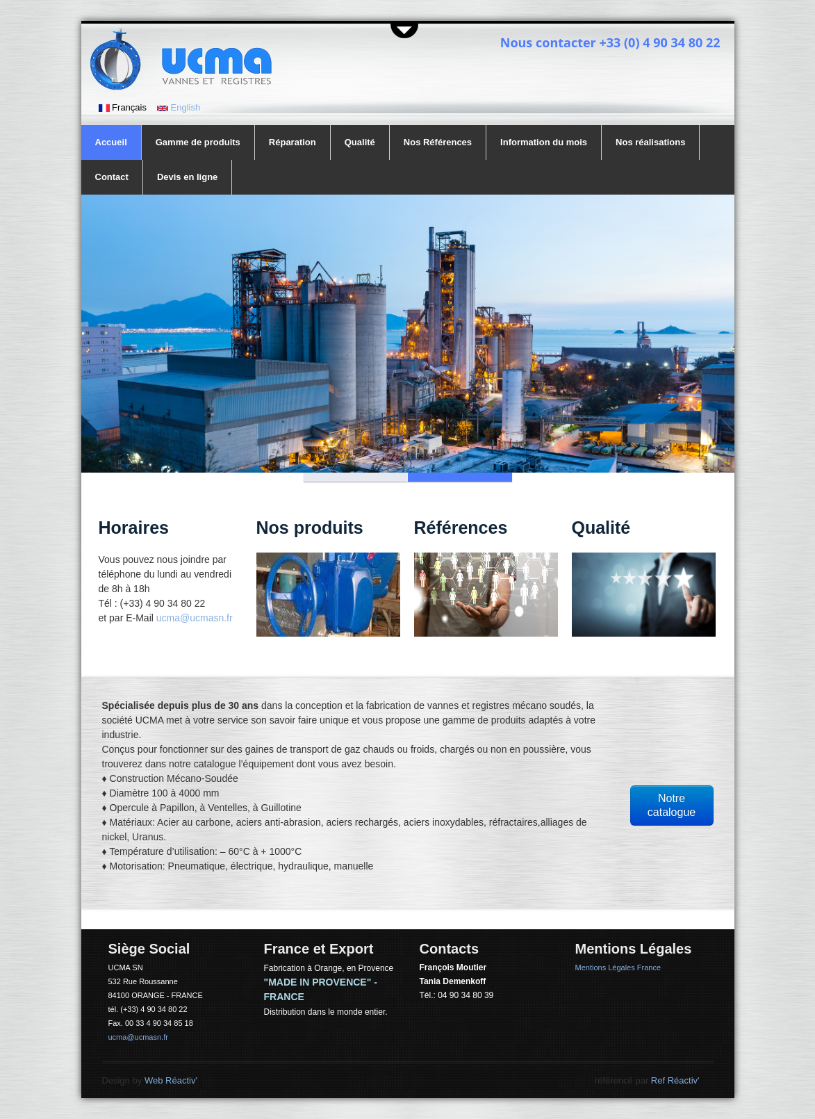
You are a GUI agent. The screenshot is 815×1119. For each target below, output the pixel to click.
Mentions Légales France (618, 967)
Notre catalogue (671, 805)
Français (123, 107)
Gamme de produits (198, 142)
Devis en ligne (187, 177)
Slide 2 (460, 477)
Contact (112, 177)
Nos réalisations (650, 142)
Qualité (360, 142)
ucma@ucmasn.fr (194, 617)
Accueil (111, 142)
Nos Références (438, 142)
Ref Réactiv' (675, 1080)
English (178, 107)
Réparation (292, 142)
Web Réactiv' (171, 1080)
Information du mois (543, 142)
